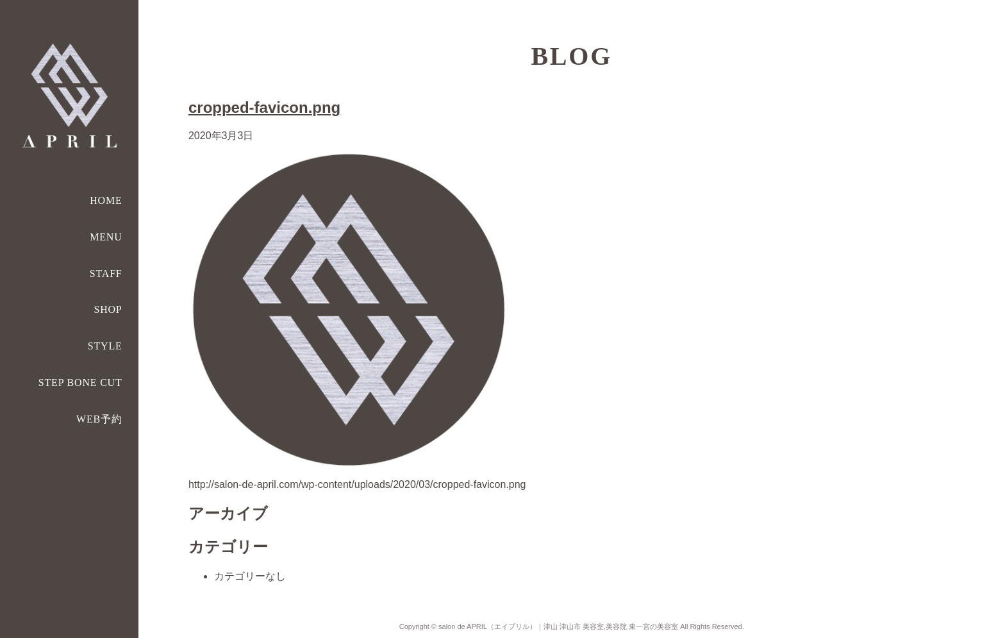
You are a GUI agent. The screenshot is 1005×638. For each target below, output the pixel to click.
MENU (106, 236)
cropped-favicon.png (264, 107)
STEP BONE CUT (80, 382)
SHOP (108, 309)
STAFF (106, 273)
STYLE (105, 345)
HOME (106, 200)
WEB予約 (99, 419)
